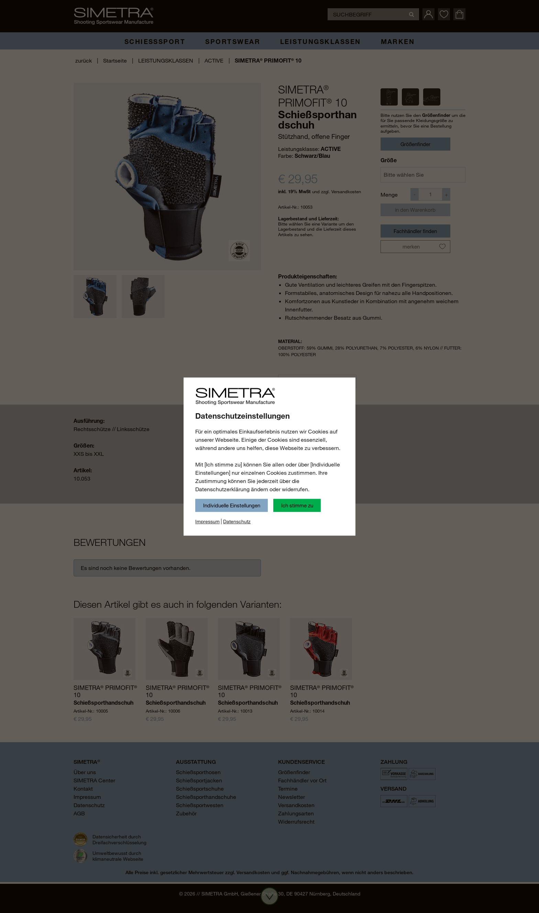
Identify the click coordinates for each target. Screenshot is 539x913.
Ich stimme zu (297, 505)
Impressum (207, 521)
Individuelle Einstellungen (231, 505)
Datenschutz (237, 521)
